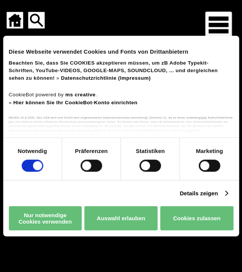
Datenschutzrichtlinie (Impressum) (106, 78)
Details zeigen (199, 193)
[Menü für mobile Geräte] (218, 25)
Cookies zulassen (196, 218)
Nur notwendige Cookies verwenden (45, 218)
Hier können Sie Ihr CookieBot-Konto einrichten (75, 102)
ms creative (80, 94)
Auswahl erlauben (121, 218)
